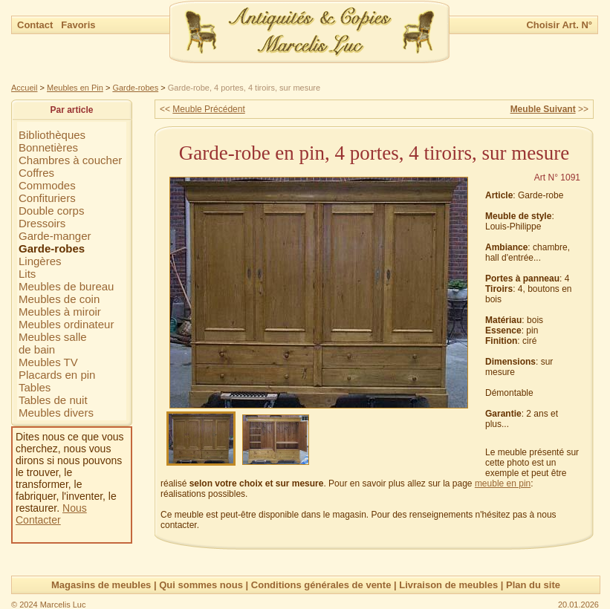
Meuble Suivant (543, 109)
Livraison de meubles (448, 584)
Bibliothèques (52, 134)
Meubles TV (48, 362)
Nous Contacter (51, 514)
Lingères (40, 261)
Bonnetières (48, 147)
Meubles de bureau (66, 286)
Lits (27, 273)
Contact (36, 24)
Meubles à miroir (60, 311)
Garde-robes (135, 87)
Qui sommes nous (201, 584)
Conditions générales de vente (321, 584)
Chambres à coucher (70, 160)
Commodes (47, 185)
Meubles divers (56, 412)
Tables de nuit (53, 400)
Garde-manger (55, 235)
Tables (35, 387)
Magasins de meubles (101, 584)
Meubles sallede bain (53, 343)
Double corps (51, 210)
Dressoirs (42, 223)
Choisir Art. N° (559, 24)
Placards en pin (57, 374)
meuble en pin (502, 483)
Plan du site (533, 584)
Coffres (36, 172)
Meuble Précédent (208, 109)
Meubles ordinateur (66, 324)
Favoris (78, 24)
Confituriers (47, 198)
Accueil (24, 87)
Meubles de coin (59, 299)
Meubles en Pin (75, 87)
